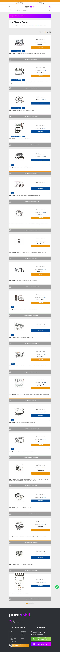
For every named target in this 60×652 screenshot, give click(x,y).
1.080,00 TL (40, 243)
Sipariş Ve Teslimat (13, 636)
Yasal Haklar (23, 631)
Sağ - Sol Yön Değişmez (16, 51)
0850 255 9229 (44, 0)
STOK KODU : (41, 42)
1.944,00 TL (40, 215)
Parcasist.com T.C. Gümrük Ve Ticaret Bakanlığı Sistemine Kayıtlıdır (19, 645)
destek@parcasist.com (38, 634)
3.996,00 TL (40, 271)
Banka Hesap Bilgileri (13, 639)
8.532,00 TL (40, 300)
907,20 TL (40, 470)
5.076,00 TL (40, 356)
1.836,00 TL (40, 442)
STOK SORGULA (40, 103)
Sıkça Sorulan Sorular (23, 634)
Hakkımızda (13, 641)
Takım (23, 51)
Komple (12, 363)
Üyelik (12, 631)
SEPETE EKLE (41, 47)
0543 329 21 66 (41, 3)
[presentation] (10, 51)
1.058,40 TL (40, 44)
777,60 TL (41, 527)
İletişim (22, 638)
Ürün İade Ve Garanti (23, 636)
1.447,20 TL (40, 72)
